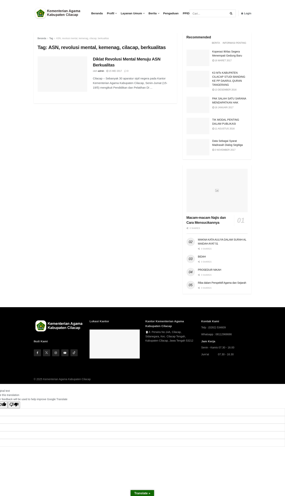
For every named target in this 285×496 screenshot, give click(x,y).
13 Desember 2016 (224, 89)
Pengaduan (171, 13)
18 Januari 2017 (222, 107)
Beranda (97, 13)
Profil (110, 13)
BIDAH (202, 256)
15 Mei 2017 (114, 71)
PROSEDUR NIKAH (209, 269)
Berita (153, 13)
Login (246, 13)
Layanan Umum (131, 13)
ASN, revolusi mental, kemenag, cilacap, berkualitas (82, 38)
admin (101, 71)
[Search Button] (232, 13)
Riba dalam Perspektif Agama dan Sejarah (222, 282)
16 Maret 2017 (222, 60)
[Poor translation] (14, 404)
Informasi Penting (234, 43)
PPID (186, 13)
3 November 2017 (224, 150)
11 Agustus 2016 (223, 128)
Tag (51, 38)
